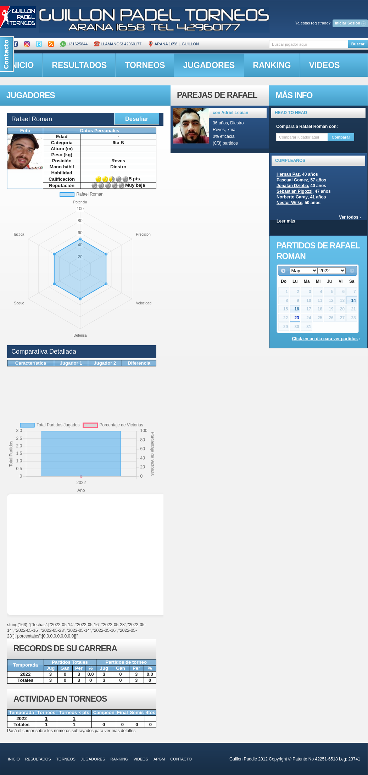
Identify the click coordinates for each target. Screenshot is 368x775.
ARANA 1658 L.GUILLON (173, 44)
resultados (79, 65)
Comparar (341, 137)
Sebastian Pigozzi (294, 191)
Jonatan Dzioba (292, 185)
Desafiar (136, 119)
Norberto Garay (292, 197)
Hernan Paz (288, 174)
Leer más (286, 221)
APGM (159, 759)
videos (324, 65)
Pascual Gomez (292, 180)
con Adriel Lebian (230, 112)
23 (296, 317)
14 (353, 300)
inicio (14, 759)
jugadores (209, 65)
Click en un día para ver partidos (325, 338)
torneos (145, 65)
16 (296, 309)
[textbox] (308, 44)
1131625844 (74, 44)
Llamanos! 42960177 (117, 44)
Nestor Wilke (289, 202)
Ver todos (348, 217)
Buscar (357, 44)
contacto (181, 759)
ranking (272, 65)
